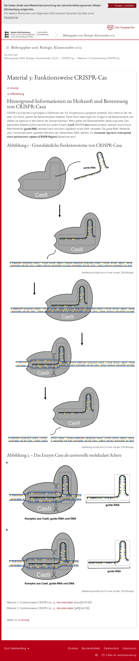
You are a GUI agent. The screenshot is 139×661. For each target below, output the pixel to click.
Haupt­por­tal (11, 17)
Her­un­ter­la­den (65, 602)
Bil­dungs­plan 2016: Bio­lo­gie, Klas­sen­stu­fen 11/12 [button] (44, 47)
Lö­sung (14, 88)
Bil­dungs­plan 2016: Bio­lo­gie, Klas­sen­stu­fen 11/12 (89, 35)
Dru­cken (73, 648)
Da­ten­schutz (111, 648)
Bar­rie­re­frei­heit (91, 648)
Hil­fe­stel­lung (17, 94)
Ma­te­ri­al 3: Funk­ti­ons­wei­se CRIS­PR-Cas (99, 58)
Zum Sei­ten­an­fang (16, 648)
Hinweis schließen (122, 5)
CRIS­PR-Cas (68, 58)
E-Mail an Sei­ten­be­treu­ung (119, 655)
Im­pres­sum (129, 648)
